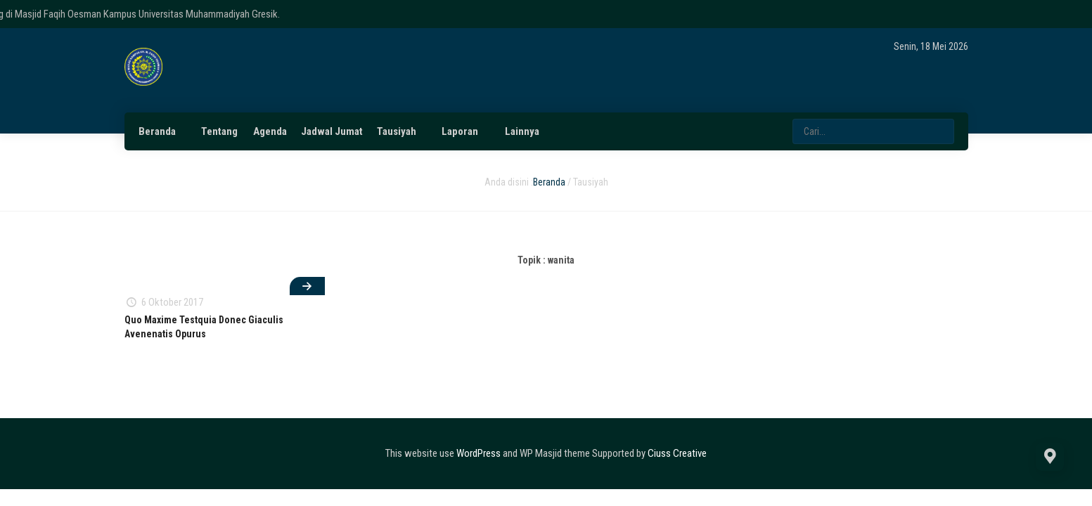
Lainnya (522, 131)
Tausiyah (396, 131)
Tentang (219, 131)
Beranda (157, 131)
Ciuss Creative (677, 453)
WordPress (478, 453)
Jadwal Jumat (332, 131)
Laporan (460, 131)
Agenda (270, 131)
